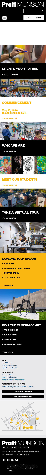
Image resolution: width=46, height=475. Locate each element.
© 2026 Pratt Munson (9, 451)
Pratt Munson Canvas (32, 451)
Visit (28, 17)
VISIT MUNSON (11, 330)
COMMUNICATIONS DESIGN (17, 268)
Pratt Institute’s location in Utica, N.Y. (18, 40)
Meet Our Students (19, 179)
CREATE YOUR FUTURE (20, 69)
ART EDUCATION (12, 278)
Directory (22, 454)
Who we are (13, 145)
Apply (38, 17)
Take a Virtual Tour (20, 212)
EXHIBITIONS (10, 335)
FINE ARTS (9, 263)
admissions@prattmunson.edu (13, 380)
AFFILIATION (10, 339)
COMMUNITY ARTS (13, 344)
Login (28, 454)
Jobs (16, 454)
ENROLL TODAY (9, 74)
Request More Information (23, 396)
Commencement (17, 103)
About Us (20, 451)
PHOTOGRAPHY (11, 273)
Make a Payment (7, 454)
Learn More (8, 118)
